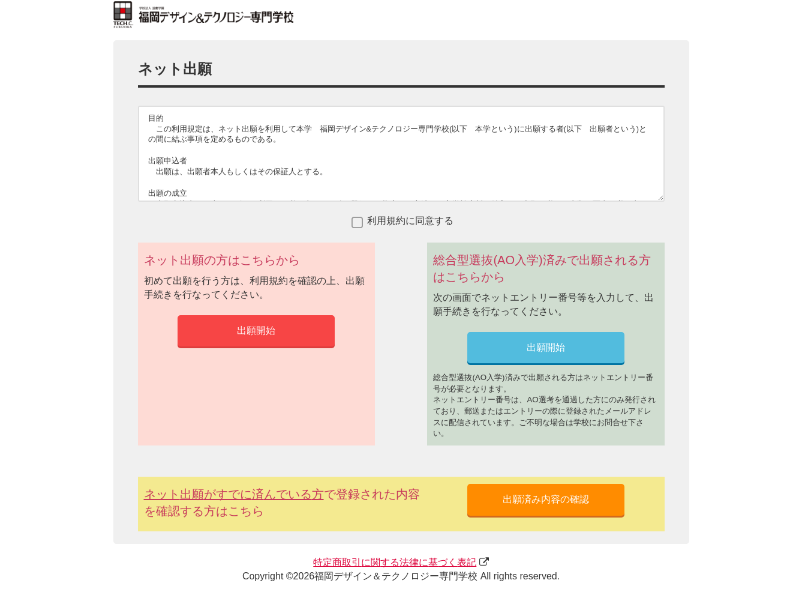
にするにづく (394, 562)
